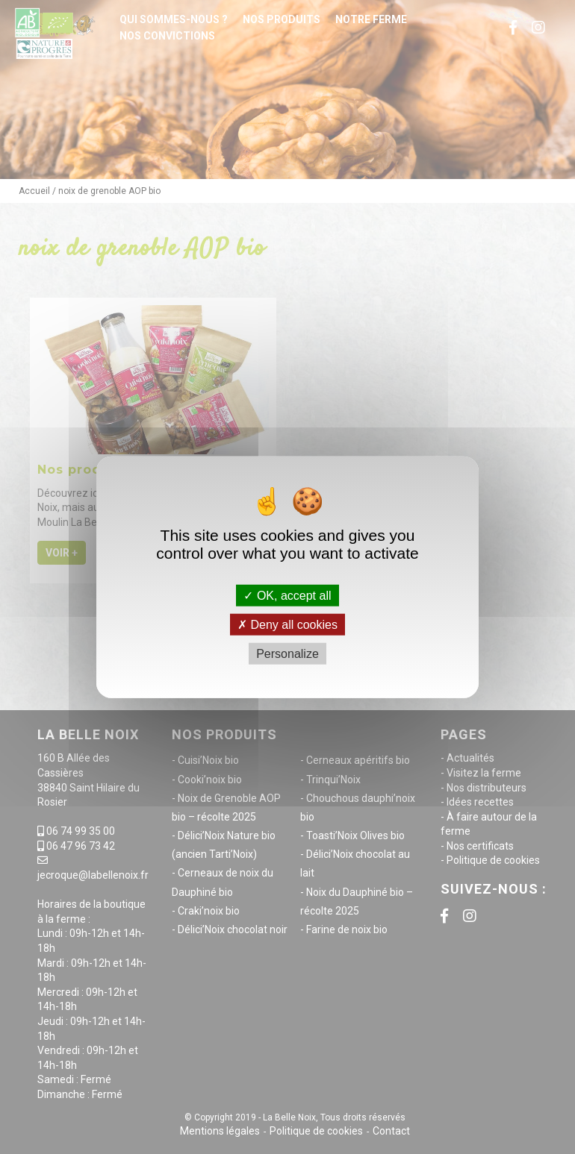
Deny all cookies (287, 624)
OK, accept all (287, 595)
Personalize (287, 653)
